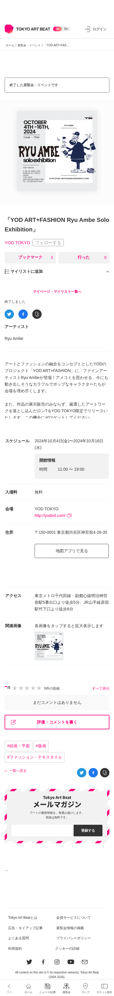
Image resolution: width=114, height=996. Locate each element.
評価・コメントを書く (44, 722)
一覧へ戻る (18, 771)
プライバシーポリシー (73, 938)
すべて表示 (100, 688)
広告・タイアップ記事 (25, 928)
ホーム (10, 45)
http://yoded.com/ (53, 515)
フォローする (48, 242)
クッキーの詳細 (67, 949)
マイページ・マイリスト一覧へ (57, 292)
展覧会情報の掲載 (70, 928)
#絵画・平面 (18, 745)
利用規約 (15, 949)
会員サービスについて (73, 918)
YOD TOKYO (17, 242)
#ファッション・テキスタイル (34, 757)
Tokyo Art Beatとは (22, 918)
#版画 (41, 745)
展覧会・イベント (29, 45)
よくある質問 (18, 938)
